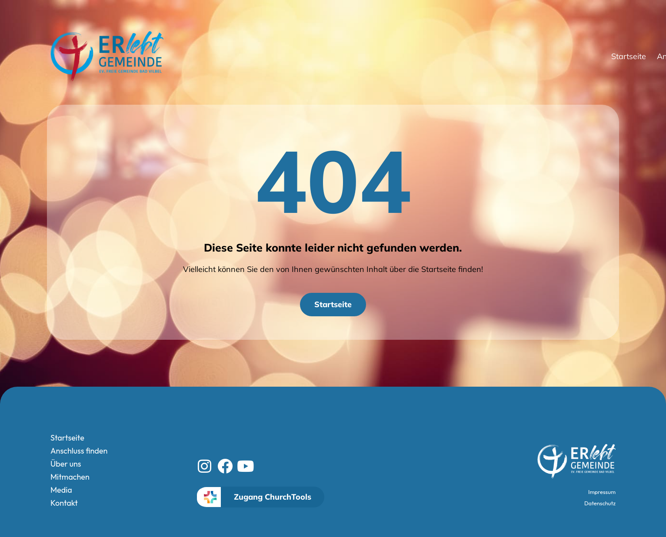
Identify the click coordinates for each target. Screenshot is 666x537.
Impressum (602, 491)
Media (584, 56)
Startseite (358, 56)
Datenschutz (600, 503)
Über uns (490, 56)
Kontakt (620, 56)
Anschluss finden (422, 56)
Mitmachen (542, 56)
